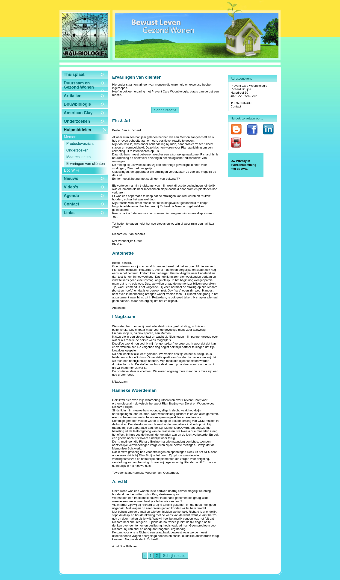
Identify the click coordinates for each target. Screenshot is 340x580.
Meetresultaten (78, 157)
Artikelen (73, 95)
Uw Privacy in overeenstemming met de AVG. (243, 164)
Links (69, 212)
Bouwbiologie (77, 104)
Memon (70, 137)
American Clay (78, 112)
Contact (71, 204)
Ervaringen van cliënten (85, 164)
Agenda (71, 195)
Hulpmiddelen (77, 130)
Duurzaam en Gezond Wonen (79, 85)
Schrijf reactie (165, 110)
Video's (71, 187)
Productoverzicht (80, 144)
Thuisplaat (74, 74)
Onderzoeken (77, 121)
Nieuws (71, 178)
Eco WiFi (71, 170)
